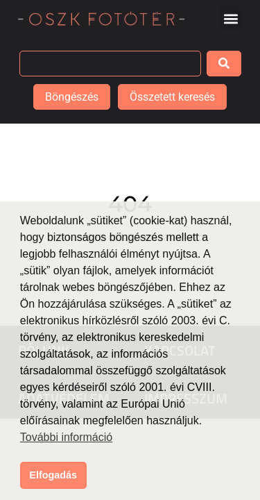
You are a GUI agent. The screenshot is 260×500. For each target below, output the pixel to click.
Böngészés (71, 96)
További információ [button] (66, 437)
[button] (231, 18)
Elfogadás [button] (53, 475)
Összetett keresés (172, 96)
